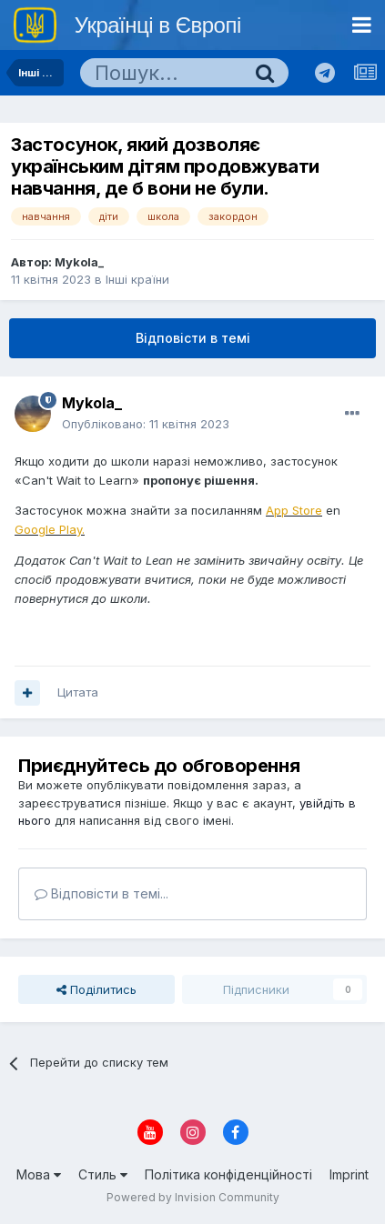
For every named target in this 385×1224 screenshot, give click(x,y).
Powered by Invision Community (192, 1197)
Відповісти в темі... (101, 893)
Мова (38, 1174)
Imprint (349, 1174)
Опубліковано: (145, 423)
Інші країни (137, 279)
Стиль (102, 1174)
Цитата (77, 692)
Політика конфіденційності (228, 1174)
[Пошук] (161, 72)
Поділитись (96, 989)
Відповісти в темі (193, 338)
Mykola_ (79, 262)
